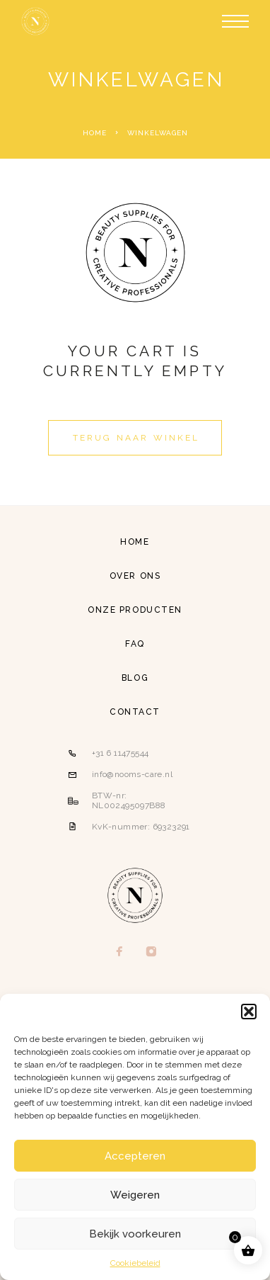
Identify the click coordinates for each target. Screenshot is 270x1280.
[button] (249, 1011)
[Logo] (35, 21)
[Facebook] (119, 953)
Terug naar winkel (136, 438)
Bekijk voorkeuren (135, 1234)
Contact (135, 712)
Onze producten (135, 610)
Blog (135, 678)
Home (95, 133)
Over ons (135, 576)
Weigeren (135, 1195)
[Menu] (235, 21)
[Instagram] (151, 953)
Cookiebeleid (135, 1263)
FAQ (135, 644)
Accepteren (135, 1156)
